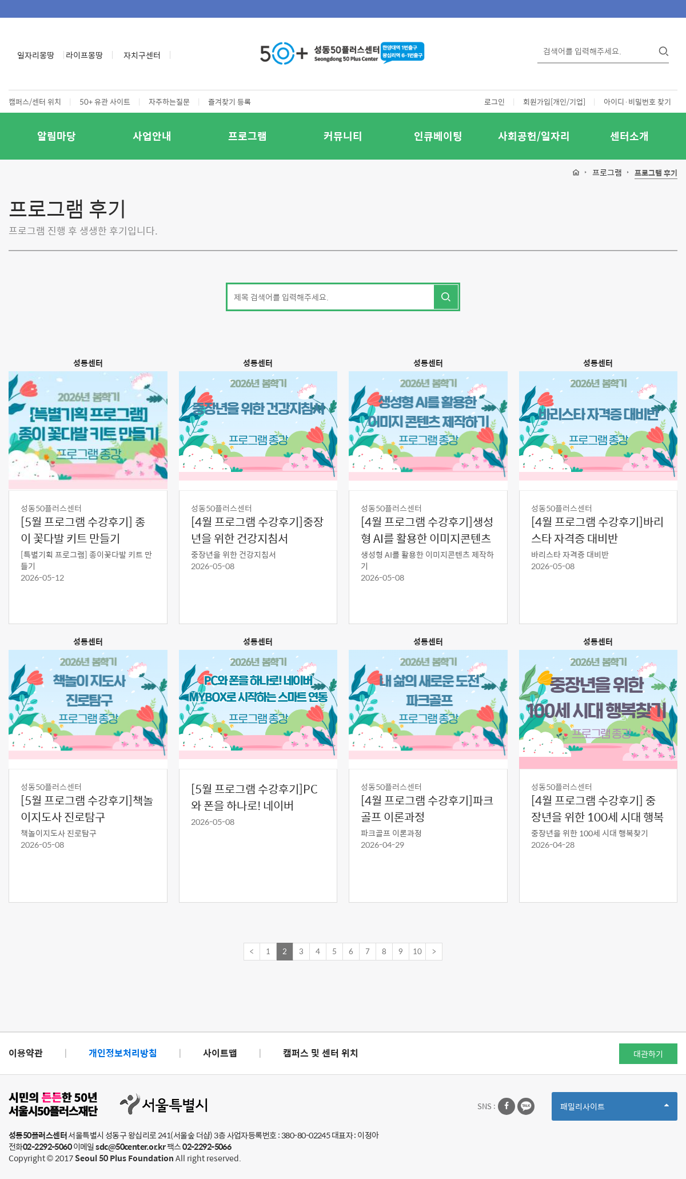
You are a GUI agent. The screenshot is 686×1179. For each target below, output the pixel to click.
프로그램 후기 (656, 173)
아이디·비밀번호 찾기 (637, 102)
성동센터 (88, 362)
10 (417, 951)
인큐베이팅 (438, 136)
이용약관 (26, 1053)
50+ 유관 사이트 (104, 102)
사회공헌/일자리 (534, 136)
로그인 (494, 102)
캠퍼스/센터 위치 (35, 102)
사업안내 (152, 136)
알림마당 (56, 136)
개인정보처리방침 (123, 1053)
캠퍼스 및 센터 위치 (320, 1053)
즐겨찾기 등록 (229, 102)
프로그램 (247, 136)
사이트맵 (220, 1053)
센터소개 (629, 136)
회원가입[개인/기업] (554, 102)
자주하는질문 (169, 102)
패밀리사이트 (614, 1110)
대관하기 (648, 1053)
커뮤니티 (343, 136)
